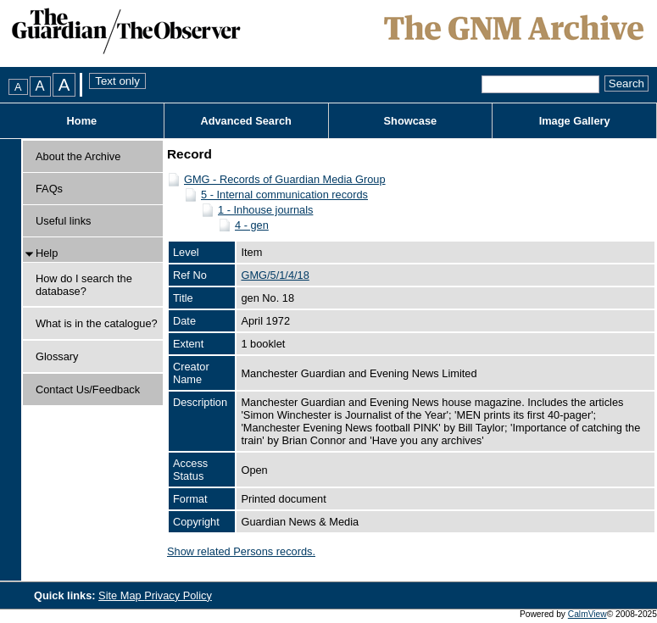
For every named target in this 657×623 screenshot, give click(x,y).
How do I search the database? (84, 285)
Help (47, 253)
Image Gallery (574, 120)
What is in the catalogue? (97, 323)
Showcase (410, 120)
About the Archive (78, 156)
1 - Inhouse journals (265, 209)
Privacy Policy (178, 595)
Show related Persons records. (241, 551)
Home (82, 120)
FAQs (49, 188)
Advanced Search (245, 120)
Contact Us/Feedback (88, 389)
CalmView (587, 614)
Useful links (63, 220)
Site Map (121, 595)
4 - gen (252, 225)
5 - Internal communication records (284, 194)
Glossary (57, 356)
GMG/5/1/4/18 (275, 275)
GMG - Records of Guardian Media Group (285, 179)
